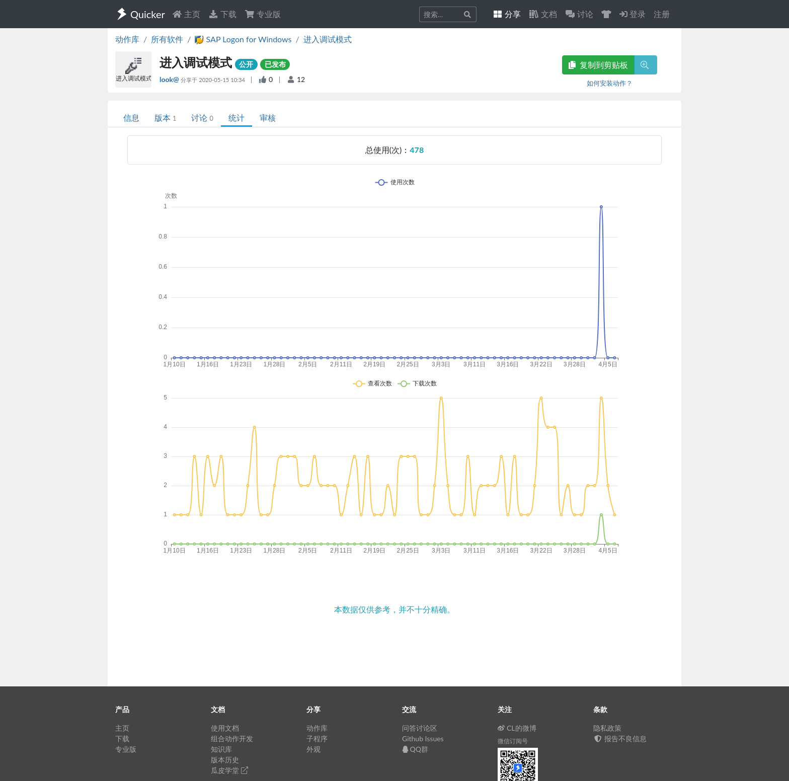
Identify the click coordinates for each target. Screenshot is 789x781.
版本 (165, 117)
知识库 (221, 749)
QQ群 (415, 749)
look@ (170, 79)
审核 (268, 117)
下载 (222, 14)
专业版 (263, 14)
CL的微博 (517, 728)
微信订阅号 (513, 741)
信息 (131, 117)
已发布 (275, 64)
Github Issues (423, 738)
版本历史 (225, 759)
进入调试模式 (327, 39)
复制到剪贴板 (598, 64)
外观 (313, 749)
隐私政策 (607, 728)
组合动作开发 (232, 738)
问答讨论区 (419, 728)
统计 (236, 117)
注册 (662, 14)
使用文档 (225, 728)
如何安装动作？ (610, 83)
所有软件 (167, 39)
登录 (632, 14)
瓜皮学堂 (229, 770)
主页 (186, 14)
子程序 (317, 738)
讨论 (202, 117)
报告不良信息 (620, 738)
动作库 (127, 39)
